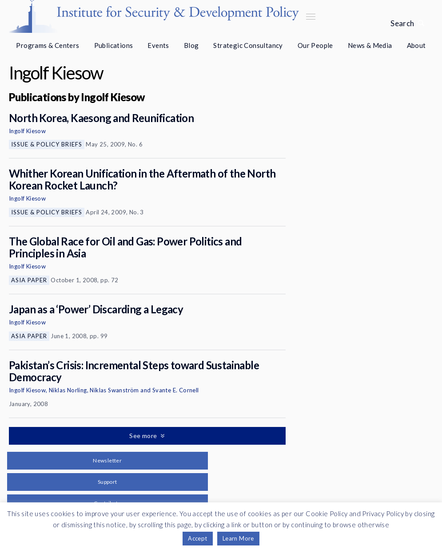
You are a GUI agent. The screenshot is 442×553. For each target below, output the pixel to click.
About (416, 45)
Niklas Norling (68, 390)
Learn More (238, 538)
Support (107, 481)
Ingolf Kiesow (27, 130)
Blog (191, 45)
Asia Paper (29, 280)
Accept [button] (197, 538)
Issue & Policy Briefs (46, 144)
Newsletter (107, 460)
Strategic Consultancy (248, 45)
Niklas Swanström (114, 390)
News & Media (370, 45)
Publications (113, 45)
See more (144, 435)
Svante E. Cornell (175, 390)
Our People (315, 45)
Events (158, 45)
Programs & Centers (47, 45)
